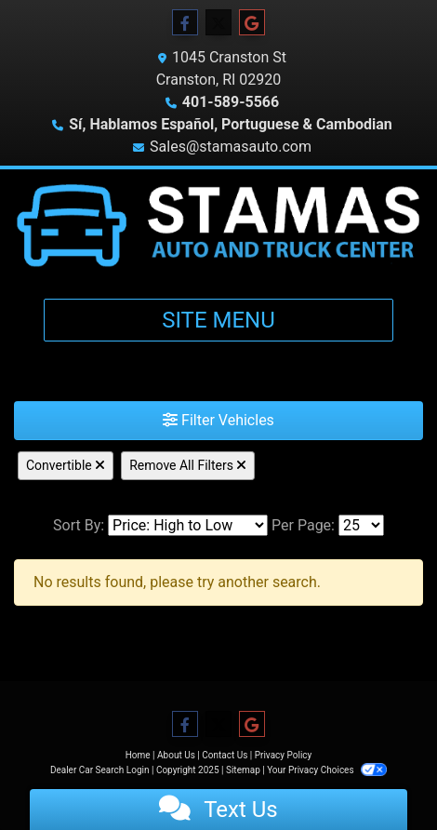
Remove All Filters (187, 465)
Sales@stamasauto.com (230, 146)
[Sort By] (188, 525)
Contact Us (224, 755)
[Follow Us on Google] (252, 23)
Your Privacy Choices (327, 770)
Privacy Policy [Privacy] (283, 755)
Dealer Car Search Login (100, 770)
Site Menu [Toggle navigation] (218, 320)
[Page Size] (361, 525)
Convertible (65, 465)
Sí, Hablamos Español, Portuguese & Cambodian (230, 124)
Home (138, 755)
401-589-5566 (230, 102)
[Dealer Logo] (218, 226)
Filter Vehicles (218, 420)
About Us (176, 755)
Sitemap (243, 770)
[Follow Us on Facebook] (185, 23)
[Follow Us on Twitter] (218, 23)
